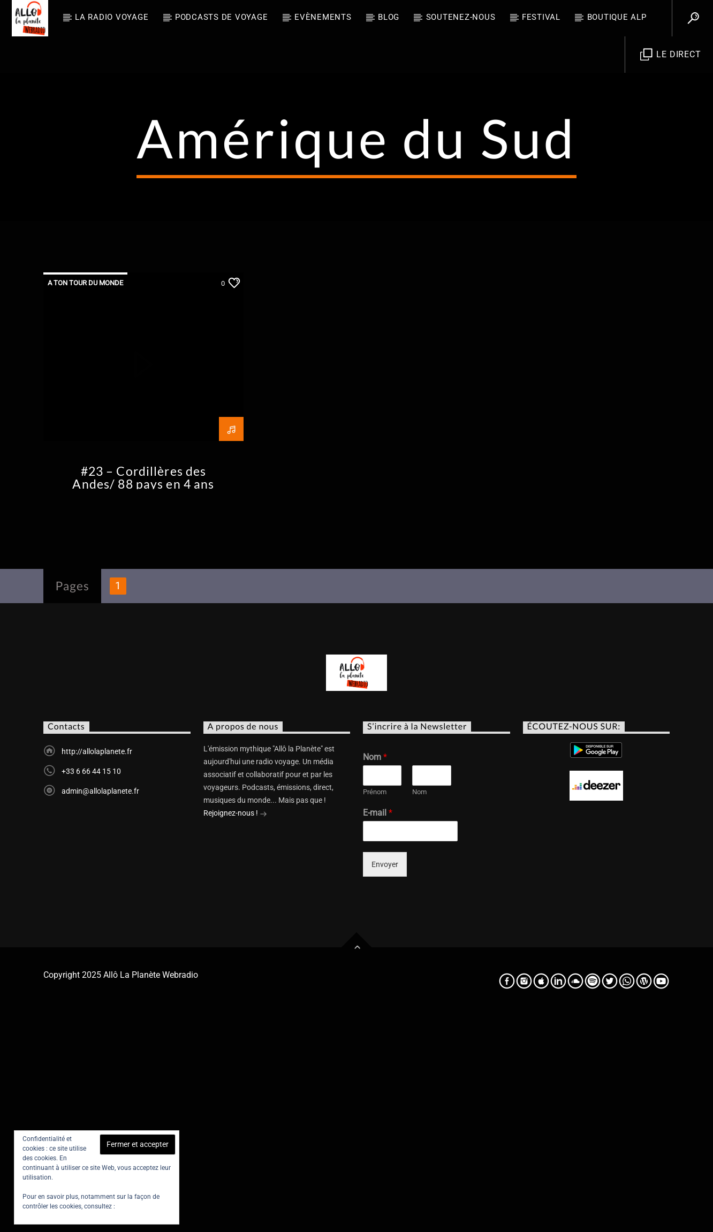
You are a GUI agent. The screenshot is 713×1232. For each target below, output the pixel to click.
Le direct (670, 55)
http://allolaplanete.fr (97, 967)
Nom (375, 973)
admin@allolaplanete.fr (100, 1007)
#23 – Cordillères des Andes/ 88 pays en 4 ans (143, 694)
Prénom (374, 1008)
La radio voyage (111, 17)
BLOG (388, 17)
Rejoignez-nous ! (235, 1030)
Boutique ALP (617, 17)
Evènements (323, 17)
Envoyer (384, 1080)
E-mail (377, 1029)
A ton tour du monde (85, 499)
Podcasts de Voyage (221, 17)
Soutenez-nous (461, 17)
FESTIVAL (541, 17)
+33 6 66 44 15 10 (91, 987)
